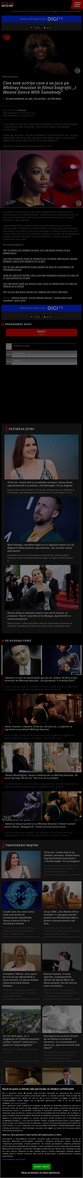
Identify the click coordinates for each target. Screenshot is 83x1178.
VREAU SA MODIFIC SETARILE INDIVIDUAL (40, 1172)
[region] (41, 1131)
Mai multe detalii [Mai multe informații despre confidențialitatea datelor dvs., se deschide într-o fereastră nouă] (19, 1103)
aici (20, 1120)
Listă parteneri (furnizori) (13, 1159)
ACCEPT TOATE (41, 1166)
